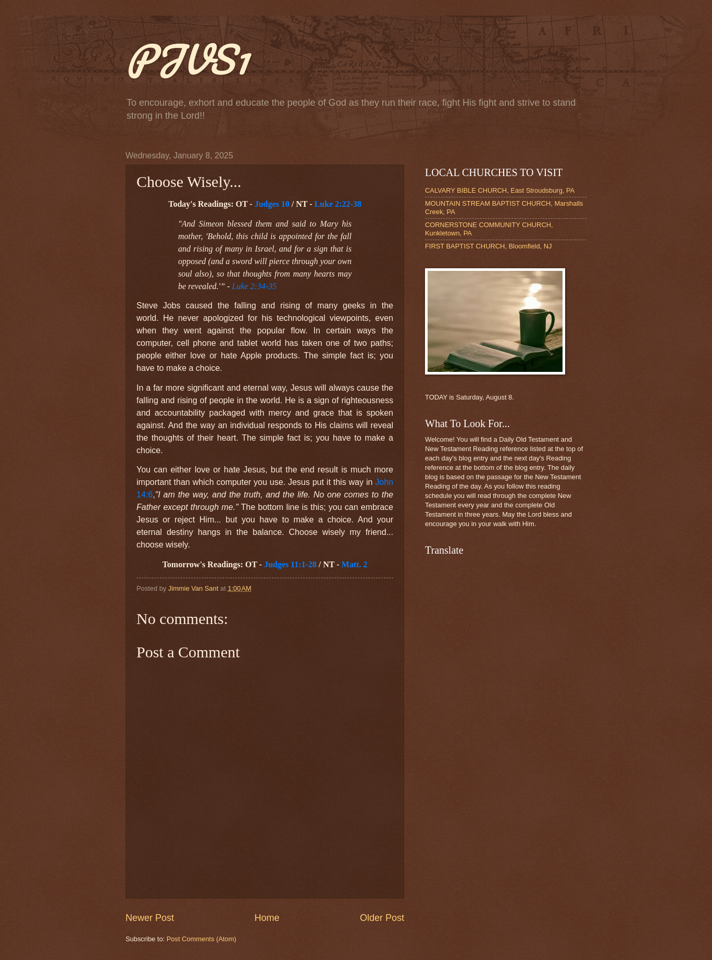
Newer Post (150, 918)
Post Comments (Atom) (201, 939)
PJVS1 (187, 59)
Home (266, 918)
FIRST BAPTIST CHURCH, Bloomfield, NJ (488, 246)
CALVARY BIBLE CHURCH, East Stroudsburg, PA (499, 190)
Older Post (382, 918)
